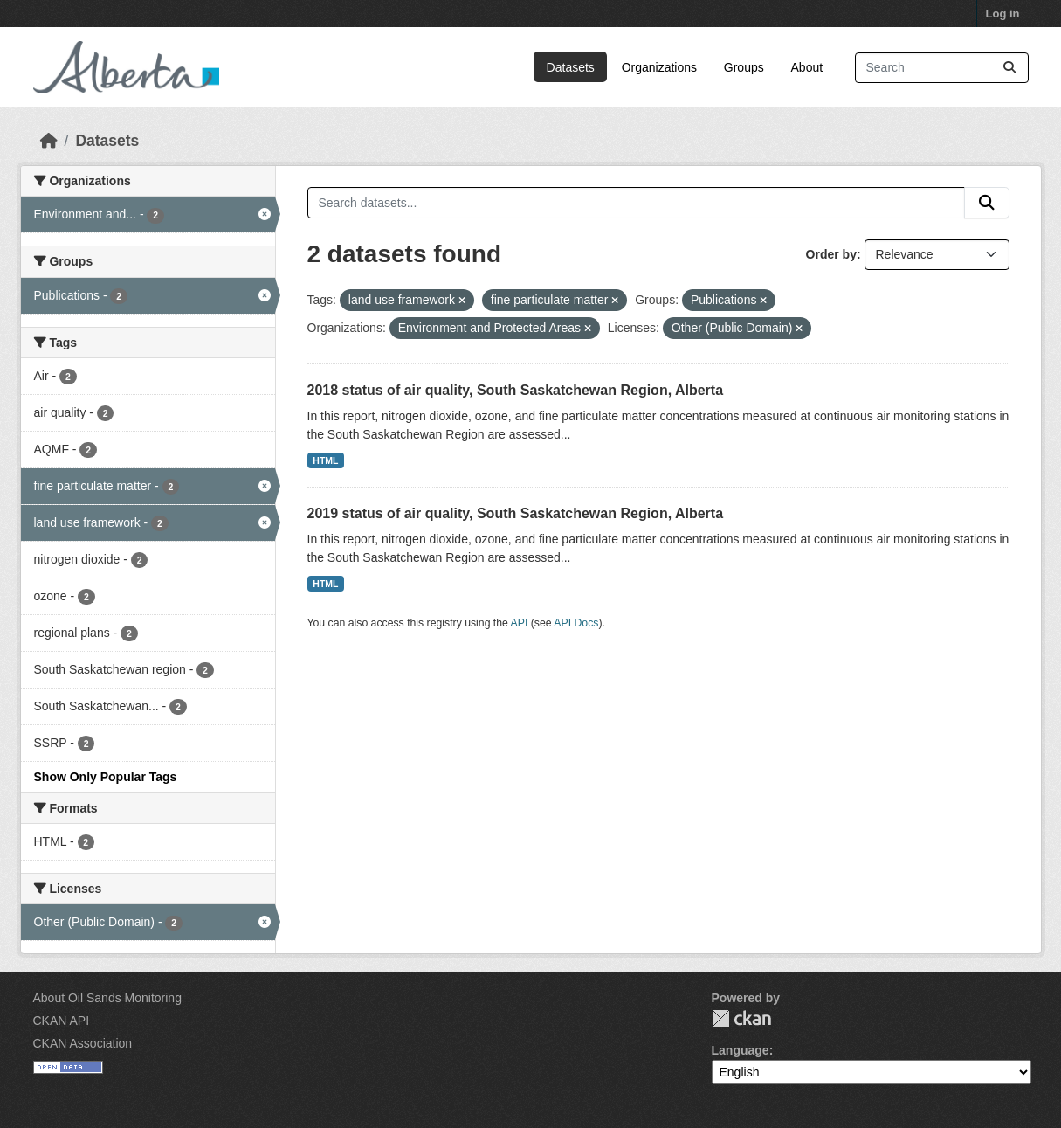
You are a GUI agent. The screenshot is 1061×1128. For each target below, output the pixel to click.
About (807, 67)
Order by (831, 254)
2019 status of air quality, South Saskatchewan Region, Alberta (515, 513)
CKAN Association (83, 1043)
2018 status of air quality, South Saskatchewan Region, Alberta (515, 390)
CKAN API (61, 1021)
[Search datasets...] (942, 67)
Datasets (571, 67)
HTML (325, 460)
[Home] (49, 140)
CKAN (741, 1018)
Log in (1003, 13)
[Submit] (1009, 67)
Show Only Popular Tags (105, 777)
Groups (744, 67)
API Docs (576, 623)
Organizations (659, 67)
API (519, 623)
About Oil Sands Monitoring (107, 998)
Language (740, 1050)
